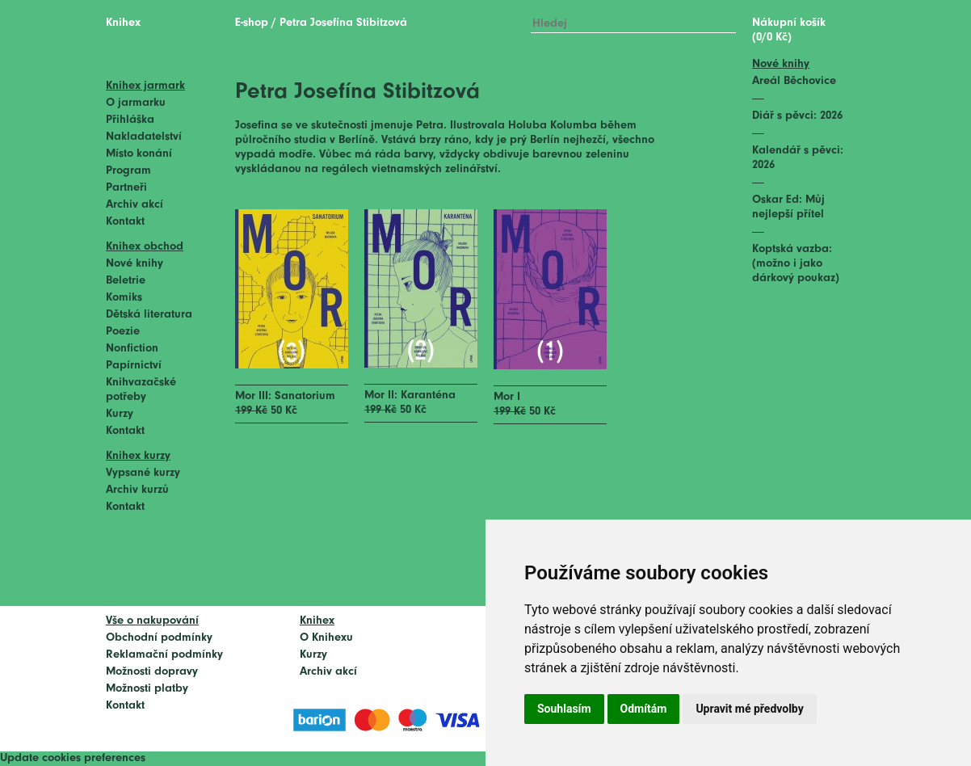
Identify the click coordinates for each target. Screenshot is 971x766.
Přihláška (130, 120)
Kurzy (119, 414)
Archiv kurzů (137, 490)
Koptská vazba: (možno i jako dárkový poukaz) (795, 264)
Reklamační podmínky (164, 655)
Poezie (123, 331)
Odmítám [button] (643, 708)
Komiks (124, 298)
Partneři (126, 188)
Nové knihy (134, 264)
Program (128, 171)
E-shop (251, 23)
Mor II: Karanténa (410, 395)
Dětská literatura (149, 314)
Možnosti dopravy (152, 672)
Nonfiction (132, 348)
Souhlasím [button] (564, 708)
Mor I (507, 397)
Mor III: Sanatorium (285, 396)
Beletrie (125, 281)
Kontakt (125, 222)
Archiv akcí (134, 205)
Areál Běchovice (794, 81)
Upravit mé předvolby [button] (749, 708)
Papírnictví (134, 365)
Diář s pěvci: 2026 (797, 116)
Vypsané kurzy (143, 473)
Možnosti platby (147, 689)
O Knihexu (326, 638)
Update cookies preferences (72, 758)
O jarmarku (136, 103)
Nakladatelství (144, 137)
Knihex (123, 23)
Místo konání (139, 154)
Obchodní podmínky (159, 638)
